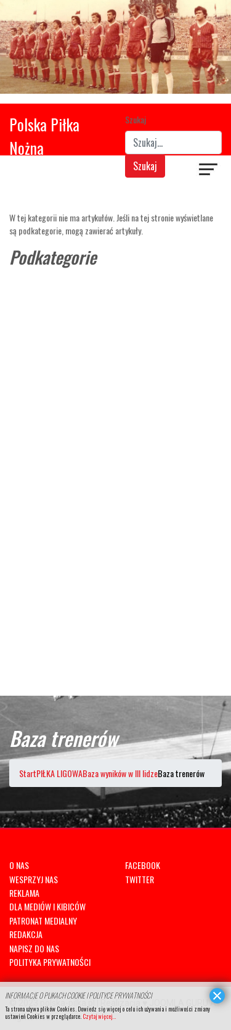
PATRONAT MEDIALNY (43, 920)
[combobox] (173, 142)
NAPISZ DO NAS (34, 948)
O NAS (19, 865)
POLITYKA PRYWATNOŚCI (50, 961)
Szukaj (135, 119)
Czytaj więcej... (99, 1016)
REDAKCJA (26, 934)
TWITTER (139, 879)
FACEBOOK (142, 865)
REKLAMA (24, 892)
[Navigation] (209, 170)
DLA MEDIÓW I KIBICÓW (47, 906)
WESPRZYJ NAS (33, 879)
